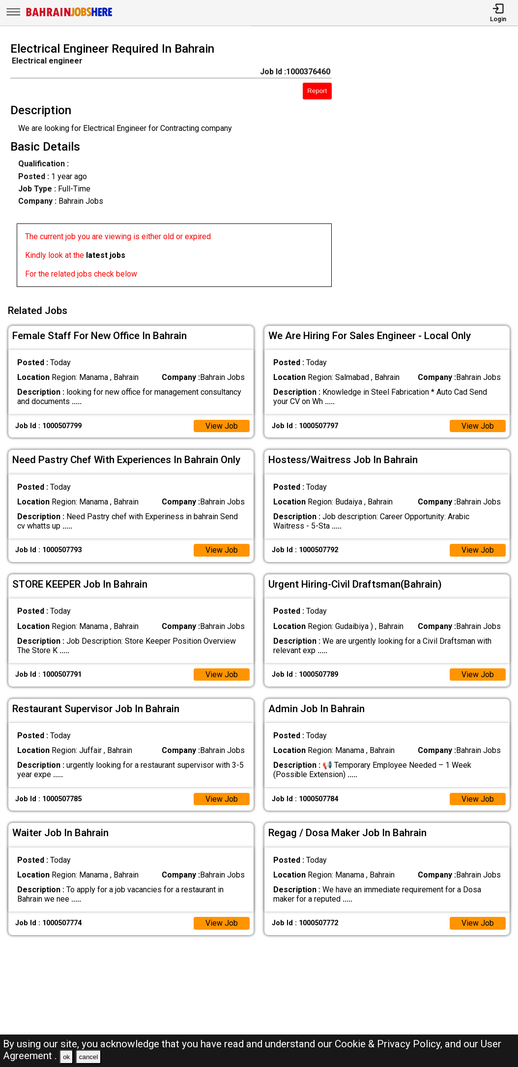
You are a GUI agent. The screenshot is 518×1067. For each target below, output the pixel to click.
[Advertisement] (431, 167)
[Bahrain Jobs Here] (69, 15)
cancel (88, 1057)
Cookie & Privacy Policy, (390, 1044)
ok (66, 1057)
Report (317, 90)
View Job (221, 425)
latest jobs (105, 255)
